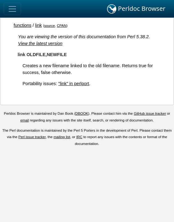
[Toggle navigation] (12, 9)
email (24, 120)
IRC (79, 137)
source (49, 25)
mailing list (62, 137)
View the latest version (40, 43)
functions (22, 25)
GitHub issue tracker (150, 113)
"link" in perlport (73, 83)
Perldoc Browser (136, 9)
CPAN (61, 25)
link (38, 25)
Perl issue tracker (32, 137)
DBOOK (81, 113)
